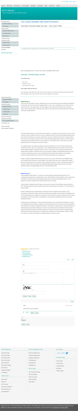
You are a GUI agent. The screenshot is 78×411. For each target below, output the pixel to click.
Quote (36, 312)
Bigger (67, 1)
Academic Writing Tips (34, 357)
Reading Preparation (6, 97)
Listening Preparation (6, 116)
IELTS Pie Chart (5, 362)
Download (33, 5)
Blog (46, 5)
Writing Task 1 (6, 109)
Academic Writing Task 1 (8, 30)
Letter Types (32, 381)
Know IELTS (4, 379)
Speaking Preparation (6, 118)
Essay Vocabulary (5, 126)
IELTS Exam (17, 5)
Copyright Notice (60, 365)
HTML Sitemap (59, 370)
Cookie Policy (59, 361)
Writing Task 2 (6, 36)
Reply (32, 312)
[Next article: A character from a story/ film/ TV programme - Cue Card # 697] (73, 260)
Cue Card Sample (5, 47)
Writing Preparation (5, 104)
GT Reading (5, 26)
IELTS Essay (4, 367)
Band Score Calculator (6, 386)
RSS (72, 301)
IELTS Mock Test (5, 123)
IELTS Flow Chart (5, 360)
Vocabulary (40, 5)
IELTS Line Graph (5, 355)
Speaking (3, 49)
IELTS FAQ (9, 5)
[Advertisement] (10, 75)
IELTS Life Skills (32, 379)
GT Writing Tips (32, 360)
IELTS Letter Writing (6, 365)
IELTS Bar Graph (5, 353)
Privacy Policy (59, 363)
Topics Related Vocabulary (7, 128)
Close (27, 324)
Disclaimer (58, 368)
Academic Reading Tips (34, 355)
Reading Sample (5, 21)
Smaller (74, 1)
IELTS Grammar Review (34, 372)
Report (23, 324)
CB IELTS (3, 381)
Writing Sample (5, 28)
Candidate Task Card (27, 254)
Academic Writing (7, 106)
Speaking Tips (32, 365)
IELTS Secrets (4, 384)
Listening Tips (32, 362)
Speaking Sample (5, 40)
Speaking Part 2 (26, 256)
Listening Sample (5, 38)
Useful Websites (5, 391)
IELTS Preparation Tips (34, 353)
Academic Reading (7, 23)
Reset (70, 1)
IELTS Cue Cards (33, 377)
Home (3, 5)
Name (23, 264)
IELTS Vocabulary (33, 374)
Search (58, 5)
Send (30, 296)
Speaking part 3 (6, 45)
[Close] (22, 317)
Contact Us (51, 5)
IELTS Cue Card (26, 251)
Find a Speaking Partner (8, 120)
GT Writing (5, 114)
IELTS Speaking (26, 253)
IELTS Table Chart (5, 357)
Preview (25, 296)
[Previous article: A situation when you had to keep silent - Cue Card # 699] (68, 260)
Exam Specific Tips (5, 389)
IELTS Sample (25, 5)
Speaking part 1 (6, 42)
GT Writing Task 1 (7, 33)
